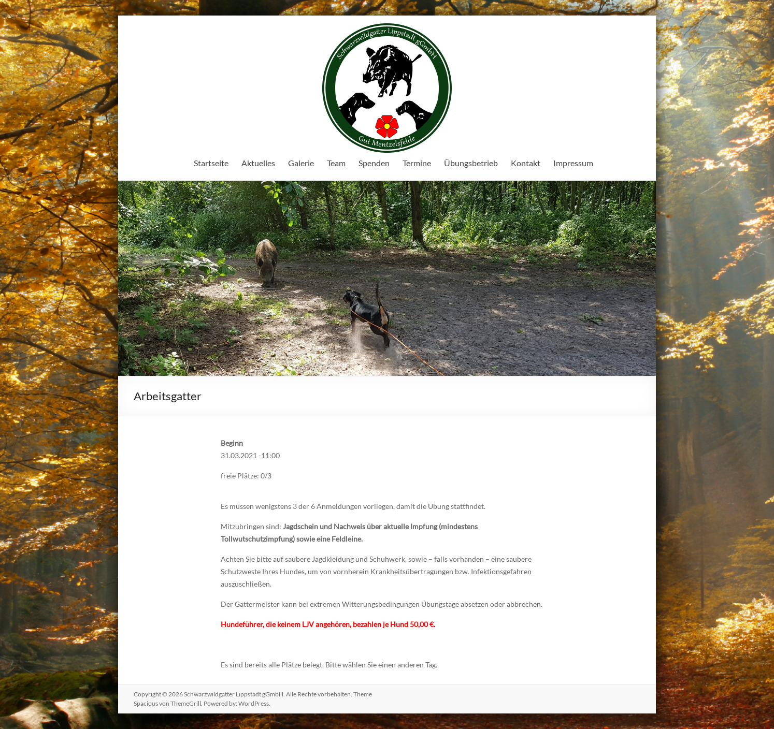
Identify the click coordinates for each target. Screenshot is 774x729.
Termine (417, 163)
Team (336, 163)
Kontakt (525, 163)
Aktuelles (258, 163)
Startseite (211, 163)
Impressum (573, 163)
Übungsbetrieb (471, 163)
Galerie (301, 163)
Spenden (374, 163)
